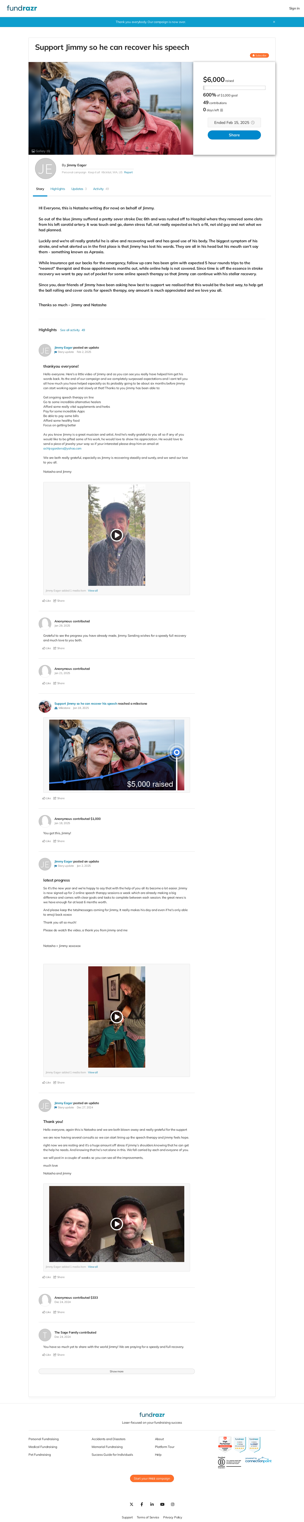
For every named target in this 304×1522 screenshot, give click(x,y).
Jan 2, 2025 (84, 865)
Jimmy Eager (77, 165)
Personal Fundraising (43, 1438)
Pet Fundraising (39, 1454)
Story (40, 189)
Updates (79, 189)
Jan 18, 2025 (81, 707)
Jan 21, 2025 (62, 672)
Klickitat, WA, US (112, 172)
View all (93, 590)
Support (126, 1516)
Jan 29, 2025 (62, 625)
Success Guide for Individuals (112, 1454)
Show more (117, 1370)
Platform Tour (164, 1446)
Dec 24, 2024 (62, 1301)
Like (47, 600)
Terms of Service (147, 1516)
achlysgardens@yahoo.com (63, 448)
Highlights (57, 189)
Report (128, 172)
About (159, 1438)
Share (234, 135)
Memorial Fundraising (107, 1446)
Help (158, 1454)
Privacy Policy (173, 1516)
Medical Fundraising (42, 1446)
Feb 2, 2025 (84, 351)
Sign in (294, 8)
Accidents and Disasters (108, 1438)
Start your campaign (152, 1478)
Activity (101, 189)
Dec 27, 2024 (85, 1106)
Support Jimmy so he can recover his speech (86, 703)
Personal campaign (74, 172)
